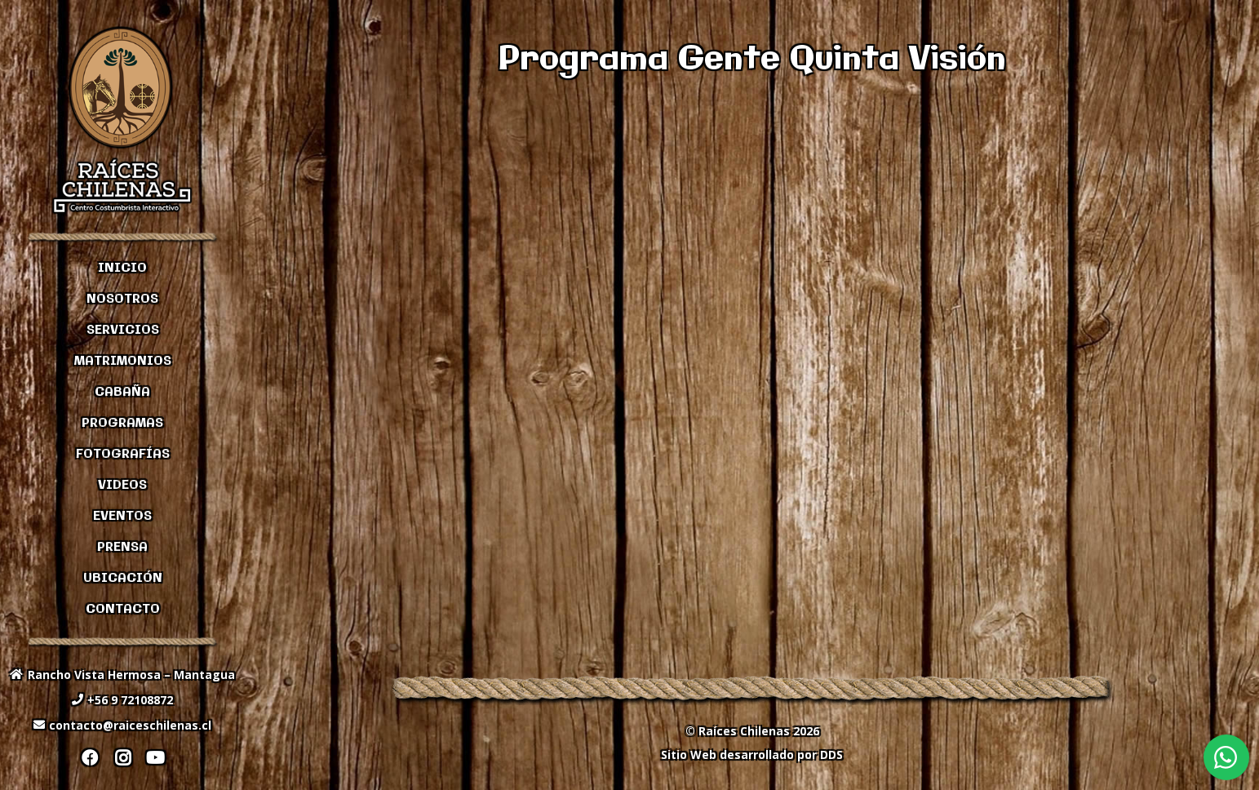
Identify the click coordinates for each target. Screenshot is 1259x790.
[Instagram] (122, 758)
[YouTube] (155, 758)
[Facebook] (89, 758)
